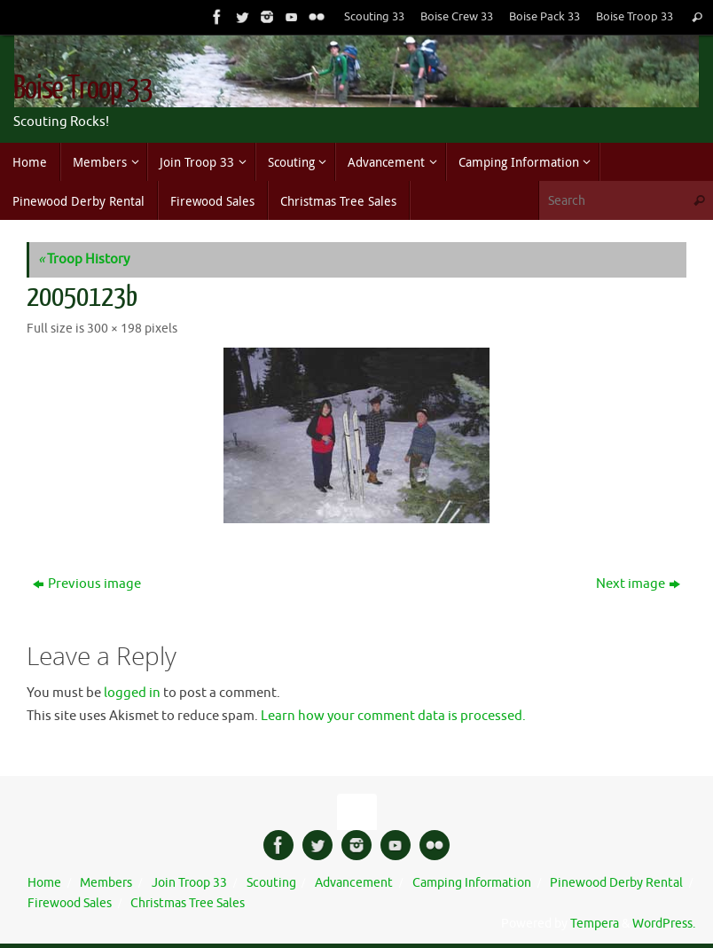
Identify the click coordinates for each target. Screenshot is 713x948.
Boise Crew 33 (456, 17)
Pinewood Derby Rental (616, 882)
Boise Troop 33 (634, 17)
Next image (638, 584)
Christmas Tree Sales (187, 903)
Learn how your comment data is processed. (393, 716)
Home (44, 882)
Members (106, 882)
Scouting (271, 882)
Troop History (83, 259)
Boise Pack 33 (544, 17)
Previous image (87, 584)
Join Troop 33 (189, 882)
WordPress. (663, 923)
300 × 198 (114, 328)
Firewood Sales (69, 903)
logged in (132, 693)
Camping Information (471, 882)
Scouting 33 (374, 17)
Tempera (594, 923)
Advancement (354, 882)
